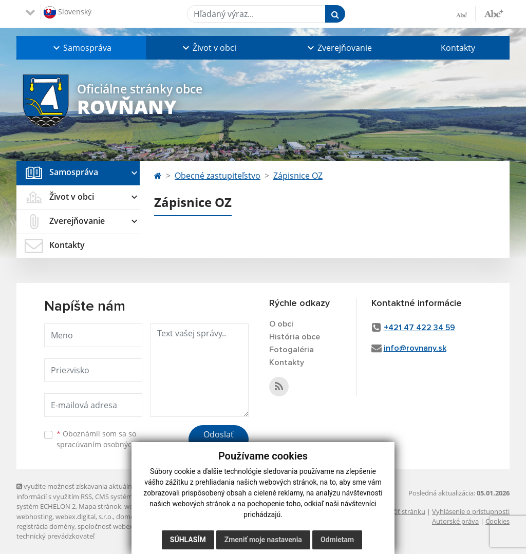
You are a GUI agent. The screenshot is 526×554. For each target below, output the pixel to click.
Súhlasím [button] (188, 540)
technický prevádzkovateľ (55, 536)
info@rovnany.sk (415, 348)
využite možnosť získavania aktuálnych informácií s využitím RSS (79, 491)
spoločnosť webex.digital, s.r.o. (124, 526)
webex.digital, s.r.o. (84, 516)
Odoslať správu (218, 440)
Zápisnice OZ (298, 175)
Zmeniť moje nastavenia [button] (263, 540)
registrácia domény (45, 526)
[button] (81, 48)
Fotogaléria (291, 350)
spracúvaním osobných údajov (109, 444)
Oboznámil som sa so (109, 439)
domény (128, 516)
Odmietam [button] (337, 540)
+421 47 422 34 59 (419, 327)
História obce (294, 337)
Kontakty (458, 47)
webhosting (34, 516)
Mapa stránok (100, 506)
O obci (281, 324)
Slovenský (67, 12)
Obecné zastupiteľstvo (217, 175)
